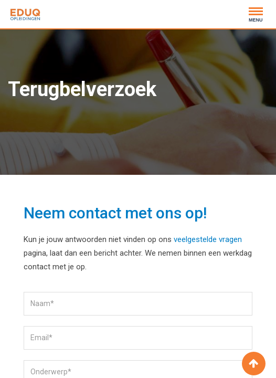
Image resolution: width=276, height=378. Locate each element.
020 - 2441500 (85, 17)
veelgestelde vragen (208, 239)
